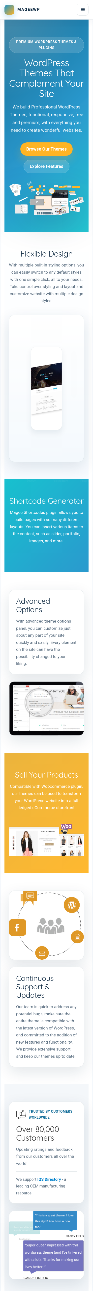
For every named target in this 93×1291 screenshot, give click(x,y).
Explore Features (46, 166)
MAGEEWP (28, 9)
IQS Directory (49, 1179)
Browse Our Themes (46, 149)
